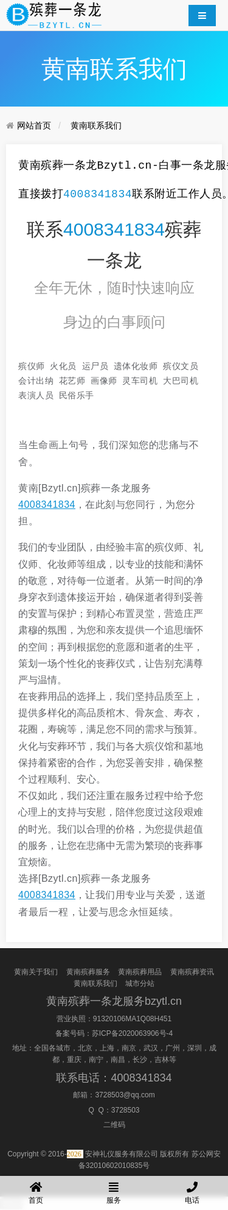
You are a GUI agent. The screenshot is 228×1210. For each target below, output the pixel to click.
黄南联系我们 (96, 125)
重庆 (74, 1059)
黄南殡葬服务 (88, 971)
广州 (172, 1048)
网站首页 (34, 125)
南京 (129, 1048)
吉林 (161, 1059)
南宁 (96, 1059)
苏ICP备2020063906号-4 (132, 1033)
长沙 (140, 1059)
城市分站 (139, 983)
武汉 (150, 1048)
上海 (107, 1048)
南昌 (118, 1059)
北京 (85, 1048)
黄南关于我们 (36, 971)
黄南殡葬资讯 (192, 971)
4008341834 (97, 194)
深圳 (194, 1048)
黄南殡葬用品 (140, 971)
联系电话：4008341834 (113, 1077)
